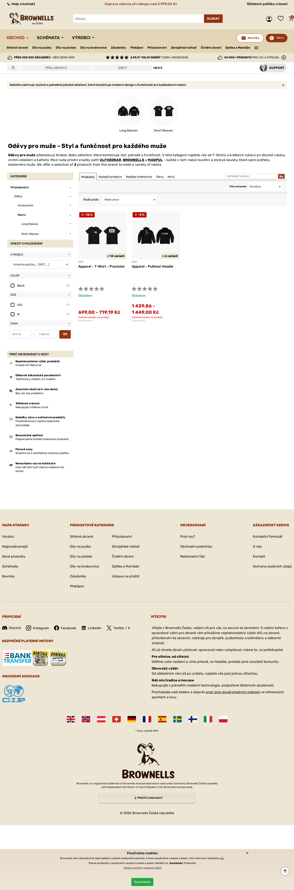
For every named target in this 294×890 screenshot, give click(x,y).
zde (222, 858)
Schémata (48, 37)
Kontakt (259, 556)
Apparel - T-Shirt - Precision (101, 266)
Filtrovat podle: (238, 186)
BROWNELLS (133, 160)
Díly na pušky (41, 47)
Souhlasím (142, 882)
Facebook (65, 627)
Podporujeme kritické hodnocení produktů (42, 439)
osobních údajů (152, 867)
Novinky (8, 576)
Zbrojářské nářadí (184, 47)
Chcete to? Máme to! (28, 365)
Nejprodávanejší (15, 546)
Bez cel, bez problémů (29, 393)
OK (65, 334)
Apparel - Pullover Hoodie (152, 266)
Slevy (280, 38)
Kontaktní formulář (268, 537)
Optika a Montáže (237, 47)
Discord (11, 628)
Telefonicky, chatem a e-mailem (35, 379)
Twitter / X (118, 627)
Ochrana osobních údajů (272, 566)
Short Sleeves (85, 320)
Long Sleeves (138, 320)
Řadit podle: (91, 199)
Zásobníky (118, 47)
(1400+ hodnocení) (159, 57)
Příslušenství (157, 47)
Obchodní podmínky (196, 546)
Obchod (16, 37)
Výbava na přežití (125, 576)
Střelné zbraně (17, 47)
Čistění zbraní (211, 47)
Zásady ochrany (133, 867)
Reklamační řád (192, 556)
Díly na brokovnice (93, 47)
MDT (81, 261)
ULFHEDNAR (110, 160)
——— (256, 47)
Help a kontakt (21, 4)
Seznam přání (281, 19)
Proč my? (187, 537)
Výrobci (81, 37)
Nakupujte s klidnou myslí (31, 407)
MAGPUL (155, 160)
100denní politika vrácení (267, 4)
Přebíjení (136, 47)
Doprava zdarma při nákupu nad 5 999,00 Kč (141, 4)
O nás (257, 546)
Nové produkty (13, 556)
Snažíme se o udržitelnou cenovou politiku (42, 453)
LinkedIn (91, 627)
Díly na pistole (66, 47)
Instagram (37, 627)
